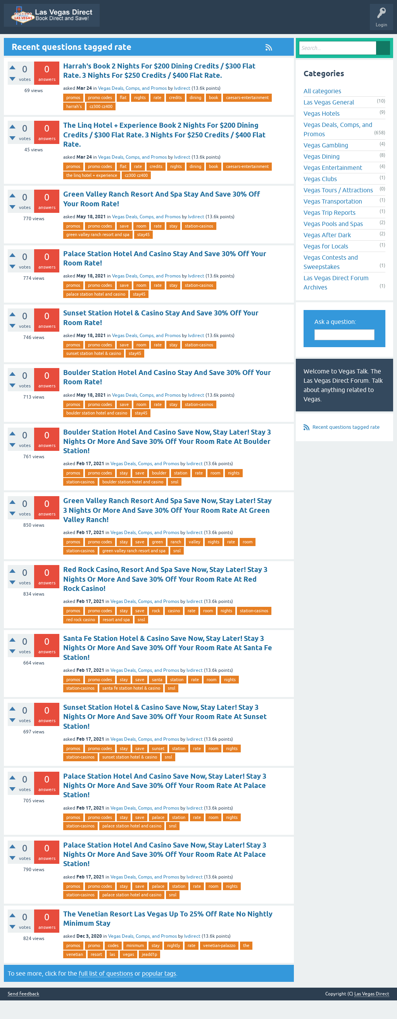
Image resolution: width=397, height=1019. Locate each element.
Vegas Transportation (333, 220)
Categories (272, 44)
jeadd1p (149, 973)
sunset (158, 767)
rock (156, 629)
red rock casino (80, 638)
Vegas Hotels (322, 132)
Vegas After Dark (327, 253)
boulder (159, 492)
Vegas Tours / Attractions (338, 209)
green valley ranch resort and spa (97, 253)
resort (96, 973)
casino (174, 629)
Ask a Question (332, 44)
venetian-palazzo (219, 964)
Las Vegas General (329, 121)
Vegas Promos (68, 44)
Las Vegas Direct (26, 44)
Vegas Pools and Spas (333, 242)
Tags (244, 44)
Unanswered (214, 44)
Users (300, 44)
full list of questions (106, 991)
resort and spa (116, 638)
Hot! (185, 44)
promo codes (100, 116)
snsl (174, 500)
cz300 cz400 (101, 125)
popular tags (159, 991)
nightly (173, 964)
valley (194, 560)
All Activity (103, 44)
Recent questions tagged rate (346, 446)
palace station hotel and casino (95, 312)
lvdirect (182, 107)
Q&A (131, 44)
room (141, 244)
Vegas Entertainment (333, 186)
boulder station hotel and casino (96, 431)
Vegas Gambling (326, 164)
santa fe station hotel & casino (131, 707)
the (246, 964)
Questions (158, 44)
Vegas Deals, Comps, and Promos (132, 107)
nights (140, 116)
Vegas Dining (322, 175)
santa (157, 698)
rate (157, 116)
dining (195, 116)
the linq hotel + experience (91, 194)
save (124, 244)
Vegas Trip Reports (330, 231)
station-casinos (199, 244)
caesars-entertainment (247, 116)
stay (173, 244)
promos (73, 116)
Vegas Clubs (320, 197)
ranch (176, 560)
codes (113, 964)
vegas (128, 973)
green (157, 560)
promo (94, 964)
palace (158, 836)
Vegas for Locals (326, 265)
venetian (74, 973)
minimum (135, 964)
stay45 (143, 253)
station (180, 492)
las (112, 973)
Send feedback (23, 1012)
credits (175, 116)
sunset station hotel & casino (93, 372)
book (213, 116)
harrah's (74, 125)
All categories (322, 109)
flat (123, 116)
